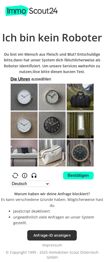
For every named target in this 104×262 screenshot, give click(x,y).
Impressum (52, 245)
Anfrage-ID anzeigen (52, 235)
